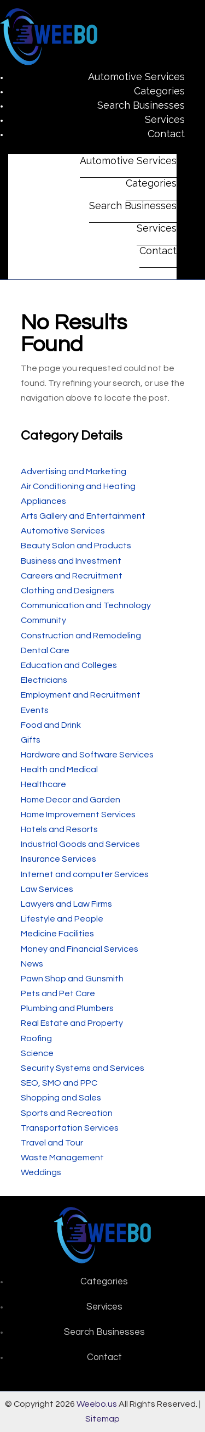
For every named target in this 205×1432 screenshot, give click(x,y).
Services (165, 119)
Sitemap (102, 1418)
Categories (159, 91)
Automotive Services (136, 76)
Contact (166, 133)
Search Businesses (141, 105)
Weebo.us (97, 1404)
